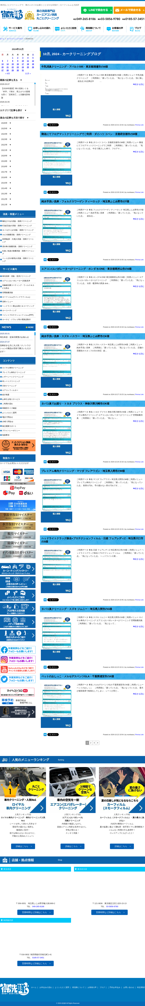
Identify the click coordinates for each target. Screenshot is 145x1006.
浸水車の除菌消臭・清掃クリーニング (17, 246)
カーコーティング (9, 310)
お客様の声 (92, 987)
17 (23, 64)
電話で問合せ (8, 417)
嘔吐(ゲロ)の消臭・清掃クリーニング (17, 221)
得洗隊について (78, 987)
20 (2, 67)
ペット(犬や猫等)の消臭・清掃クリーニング (18, 259)
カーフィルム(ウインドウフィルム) (16, 297)
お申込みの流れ (46, 987)
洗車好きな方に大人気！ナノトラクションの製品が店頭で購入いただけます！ (15, 348)
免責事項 (5, 435)
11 (28, 61)
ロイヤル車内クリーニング (13, 368)
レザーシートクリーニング (13, 377)
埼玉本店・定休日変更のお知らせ (14, 337)
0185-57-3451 (38, 957)
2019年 (4, 161)
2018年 (4, 166)
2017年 (4, 172)
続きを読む (138, 84)
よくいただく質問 (9, 413)
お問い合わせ (128, 987)
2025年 (4, 128)
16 (18, 64)
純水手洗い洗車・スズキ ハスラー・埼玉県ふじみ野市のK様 (75, 336)
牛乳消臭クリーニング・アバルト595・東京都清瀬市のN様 (74, 66)
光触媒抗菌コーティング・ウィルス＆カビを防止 (18, 286)
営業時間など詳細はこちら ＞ (36, 912)
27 (2, 70)
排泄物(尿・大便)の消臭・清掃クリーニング (18, 240)
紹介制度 (5, 395)
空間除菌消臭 (7, 293)
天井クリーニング (13, 386)
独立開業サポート (9, 426)
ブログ (102, 987)
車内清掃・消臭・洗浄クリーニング (16, 276)
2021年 (4, 150)
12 (33, 61)
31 (23, 70)
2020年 (4, 156)
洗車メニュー (7, 302)
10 (23, 61)
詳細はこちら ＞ (24, 846)
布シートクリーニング (13, 381)
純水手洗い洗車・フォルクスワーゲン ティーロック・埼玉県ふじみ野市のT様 (85, 201)
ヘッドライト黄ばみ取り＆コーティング (18, 306)
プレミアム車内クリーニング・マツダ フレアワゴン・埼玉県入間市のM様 (83, 471)
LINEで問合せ (8, 422)
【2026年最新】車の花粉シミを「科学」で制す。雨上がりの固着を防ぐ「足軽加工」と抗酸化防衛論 (15, 93)
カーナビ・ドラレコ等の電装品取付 (16, 319)
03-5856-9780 (112, 906)
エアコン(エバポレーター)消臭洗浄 (16, 281)
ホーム (33, 987)
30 (18, 70)
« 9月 (7, 73)
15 (13, 64)
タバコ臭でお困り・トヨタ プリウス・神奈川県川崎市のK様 (75, 403)
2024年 (4, 134)
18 (28, 64)
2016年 (4, 177)
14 (8, 64)
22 (13, 67)
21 (8, 67)
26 (33, 67)
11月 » (28, 73)
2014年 (4, 188)
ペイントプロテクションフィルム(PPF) (18, 315)
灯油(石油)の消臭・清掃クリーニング (17, 226)
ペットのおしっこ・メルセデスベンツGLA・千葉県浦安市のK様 (77, 676)
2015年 (4, 183)
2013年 (4, 194)
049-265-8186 (38, 906)
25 (28, 67)
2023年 (4, 139)
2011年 (4, 204)
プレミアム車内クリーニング (13, 372)
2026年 (4, 123)
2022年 (4, 145)
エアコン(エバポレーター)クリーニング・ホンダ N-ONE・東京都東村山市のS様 (86, 268)
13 (2, 64)
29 (13, 70)
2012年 (4, 199)
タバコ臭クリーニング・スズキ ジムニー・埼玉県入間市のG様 (76, 609)
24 (23, 67)
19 (33, 64)
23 (18, 67)
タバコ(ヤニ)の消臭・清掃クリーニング (18, 230)
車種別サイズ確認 (9, 408)
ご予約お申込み (114, 987)
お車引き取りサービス (13, 399)
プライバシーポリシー (11, 431)
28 (8, 70)
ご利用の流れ (7, 404)
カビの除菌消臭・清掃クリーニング (17, 235)
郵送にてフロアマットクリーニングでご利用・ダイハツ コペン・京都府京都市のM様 (89, 134)
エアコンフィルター (13, 390)
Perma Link (139, 125)
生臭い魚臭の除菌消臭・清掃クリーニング (18, 252)
